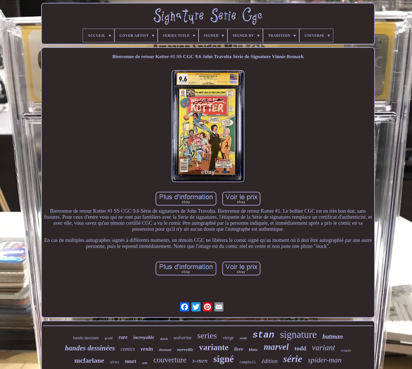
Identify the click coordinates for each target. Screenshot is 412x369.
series (207, 335)
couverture (169, 360)
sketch (164, 338)
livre (238, 349)
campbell (247, 362)
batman (332, 336)
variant (323, 347)
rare (123, 337)
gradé (109, 338)
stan (263, 335)
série (292, 359)
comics (128, 349)
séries (114, 362)
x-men (200, 360)
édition (270, 361)
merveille (185, 349)
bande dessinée (86, 338)
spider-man (325, 360)
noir (145, 362)
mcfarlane (89, 360)
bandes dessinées (90, 348)
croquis (346, 350)
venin (147, 349)
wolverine (183, 337)
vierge (228, 337)
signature (298, 334)
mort (130, 361)
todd (300, 348)
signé (223, 359)
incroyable (143, 337)
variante (214, 347)
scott (243, 338)
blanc (253, 350)
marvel (276, 347)
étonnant (165, 350)
